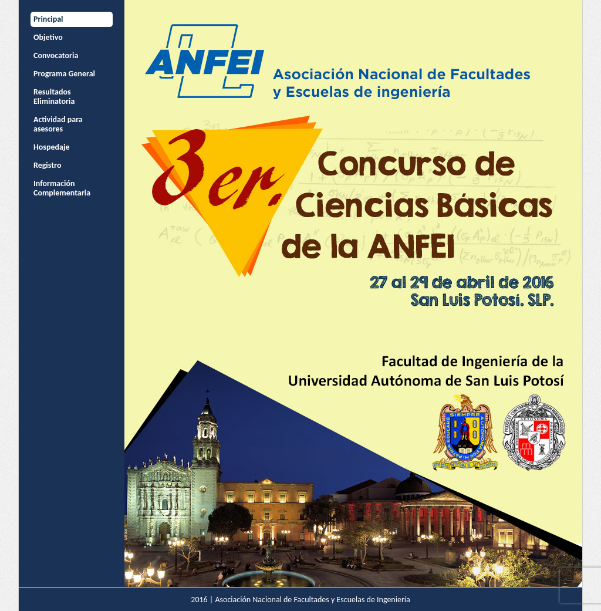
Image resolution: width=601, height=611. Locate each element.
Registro (47, 165)
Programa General (64, 74)
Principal (48, 19)
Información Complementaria (61, 188)
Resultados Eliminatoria (54, 96)
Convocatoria (55, 55)
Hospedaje (51, 147)
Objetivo (48, 37)
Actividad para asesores (58, 124)
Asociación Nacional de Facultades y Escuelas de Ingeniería (312, 600)
